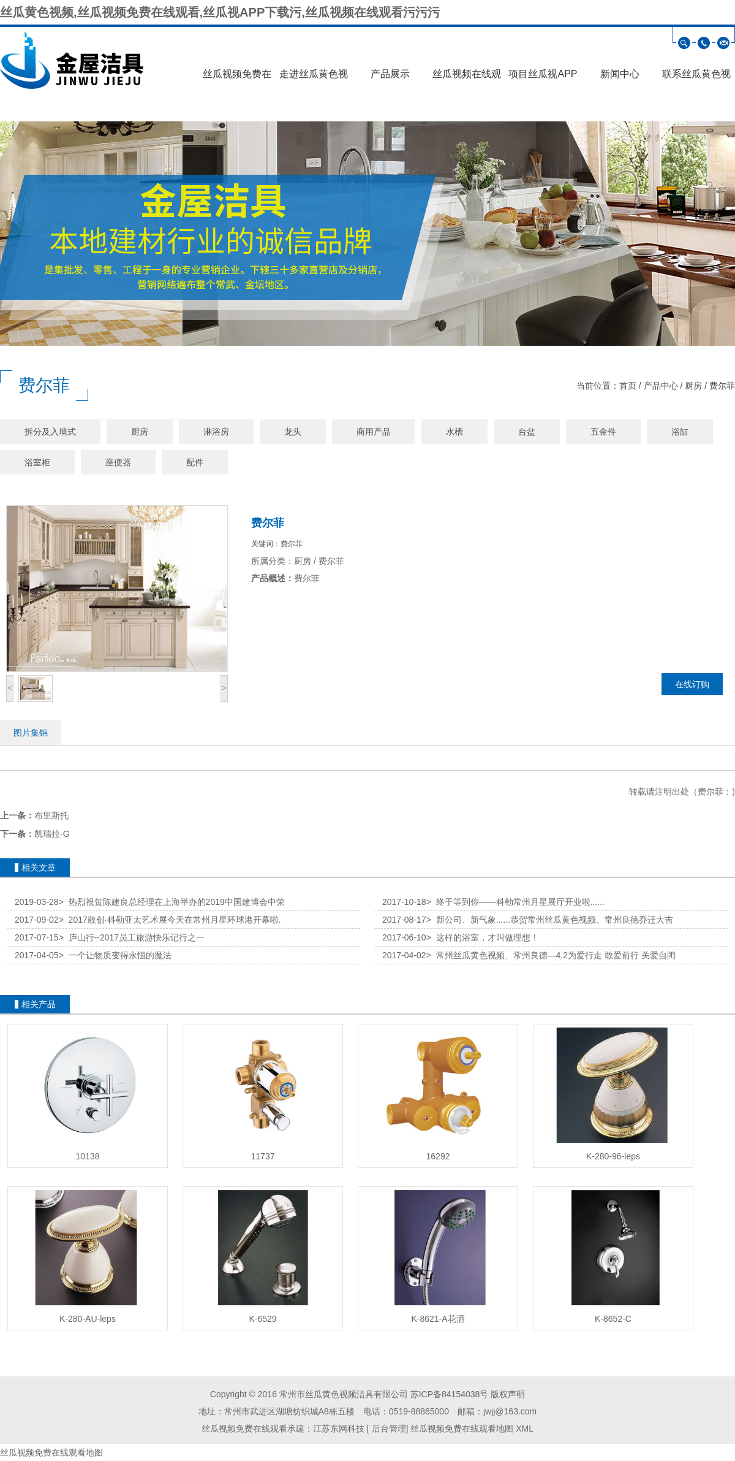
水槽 (454, 432)
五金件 (603, 432)
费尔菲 (722, 386)
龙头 (292, 432)
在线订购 (692, 684)
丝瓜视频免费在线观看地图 (461, 1428)
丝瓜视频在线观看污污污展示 (466, 78)
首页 (627, 386)
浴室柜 (37, 462)
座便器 (118, 462)
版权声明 (508, 1394)
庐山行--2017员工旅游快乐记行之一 (132, 937)
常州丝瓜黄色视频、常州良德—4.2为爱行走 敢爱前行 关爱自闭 (551, 955)
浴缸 (679, 432)
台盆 (526, 432)
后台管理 (387, 1428)
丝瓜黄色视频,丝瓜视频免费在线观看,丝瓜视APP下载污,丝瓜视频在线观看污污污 (220, 12)
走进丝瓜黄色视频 (313, 78)
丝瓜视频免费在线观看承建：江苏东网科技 (283, 1428)
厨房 (693, 386)
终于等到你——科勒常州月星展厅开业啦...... (515, 902)
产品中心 (661, 386)
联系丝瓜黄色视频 (696, 78)
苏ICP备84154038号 (449, 1394)
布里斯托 (51, 815)
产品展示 (390, 74)
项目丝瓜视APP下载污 (542, 78)
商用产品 (373, 432)
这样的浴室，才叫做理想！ (482, 937)
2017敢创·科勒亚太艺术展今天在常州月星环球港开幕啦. (170, 920)
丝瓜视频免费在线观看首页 (237, 78)
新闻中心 (619, 74)
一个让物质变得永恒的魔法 (115, 955)
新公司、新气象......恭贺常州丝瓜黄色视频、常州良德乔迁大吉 (549, 920)
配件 (194, 462)
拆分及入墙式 (50, 432)
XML (524, 1428)
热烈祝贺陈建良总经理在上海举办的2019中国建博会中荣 (172, 902)
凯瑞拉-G (52, 834)
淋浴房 (216, 432)
